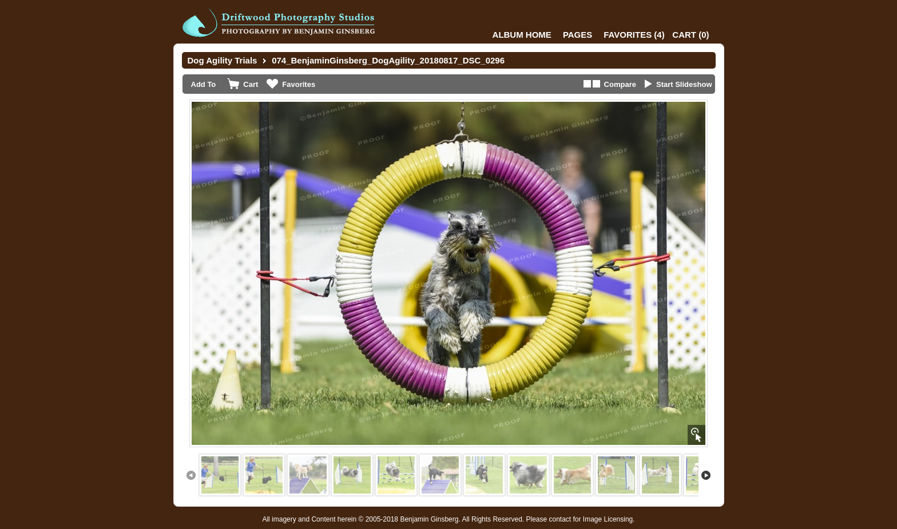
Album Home (522, 34)
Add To (203, 84)
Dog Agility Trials (222, 60)
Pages (577, 34)
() (634, 34)
